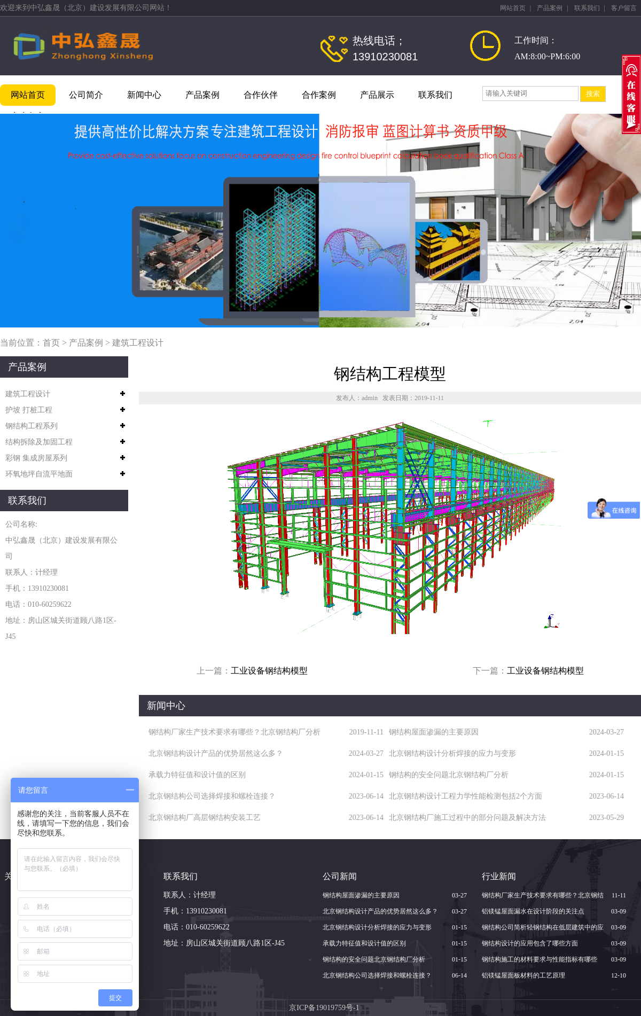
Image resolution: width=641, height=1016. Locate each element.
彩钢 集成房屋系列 (36, 458)
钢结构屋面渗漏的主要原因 (434, 732)
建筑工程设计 (137, 342)
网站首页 (513, 8)
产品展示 (377, 94)
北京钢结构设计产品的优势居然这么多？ (215, 753)
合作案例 (319, 94)
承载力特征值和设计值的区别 (197, 775)
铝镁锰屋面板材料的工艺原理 (523, 975)
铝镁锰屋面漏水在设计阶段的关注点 (533, 911)
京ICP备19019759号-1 (324, 1008)
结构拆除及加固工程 (39, 442)
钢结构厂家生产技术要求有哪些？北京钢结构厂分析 (234, 732)
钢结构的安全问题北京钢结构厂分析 (449, 775)
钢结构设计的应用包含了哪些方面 (530, 943)
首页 (51, 342)
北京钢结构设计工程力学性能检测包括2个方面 (465, 796)
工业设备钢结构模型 (269, 670)
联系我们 (587, 8)
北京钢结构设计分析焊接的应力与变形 (452, 753)
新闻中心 (144, 94)
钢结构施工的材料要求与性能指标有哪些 (539, 959)
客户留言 (624, 8)
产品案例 (549, 8)
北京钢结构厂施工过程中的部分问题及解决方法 (467, 818)
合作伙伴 (261, 94)
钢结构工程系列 (31, 426)
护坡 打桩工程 (28, 410)
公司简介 (86, 94)
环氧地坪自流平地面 (39, 474)
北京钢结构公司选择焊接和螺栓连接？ (212, 796)
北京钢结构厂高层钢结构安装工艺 (204, 818)
